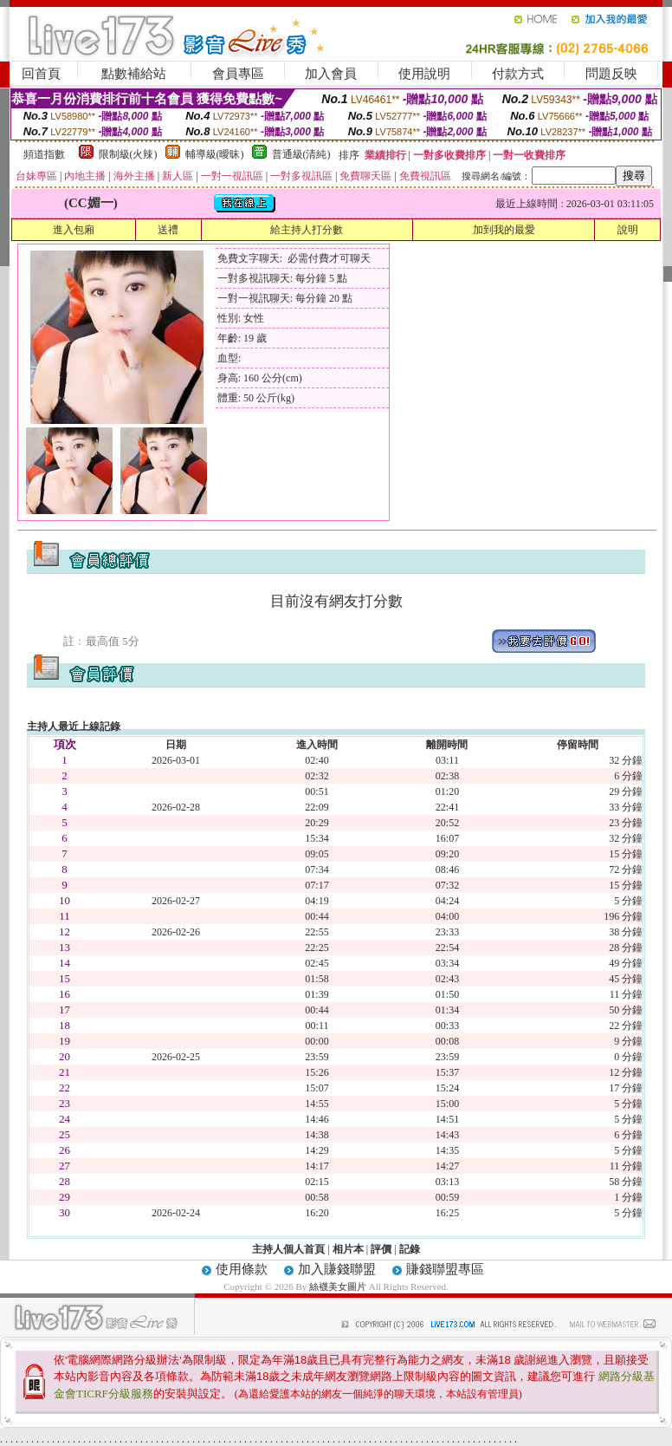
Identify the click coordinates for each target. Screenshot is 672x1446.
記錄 (409, 1249)
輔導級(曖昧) (214, 154)
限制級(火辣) (128, 154)
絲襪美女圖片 (337, 1286)
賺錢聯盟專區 (445, 1269)
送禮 (168, 230)
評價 (381, 1249)
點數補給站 (133, 74)
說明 (627, 230)
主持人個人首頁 (288, 1249)
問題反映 (611, 74)
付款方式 (518, 74)
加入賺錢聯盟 (337, 1269)
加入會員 (331, 74)
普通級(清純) (301, 154)
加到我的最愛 (504, 230)
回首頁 (41, 74)
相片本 (348, 1249)
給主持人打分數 (306, 230)
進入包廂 (73, 230)
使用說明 (424, 74)
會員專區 (238, 74)
